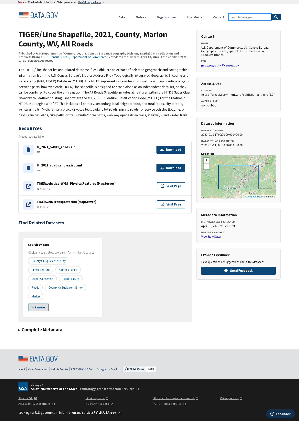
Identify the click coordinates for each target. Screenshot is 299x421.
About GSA (27, 398)
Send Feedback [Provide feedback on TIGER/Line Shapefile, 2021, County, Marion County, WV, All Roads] (238, 270)
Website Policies (59, 369)
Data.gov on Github (107, 369)
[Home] (38, 15)
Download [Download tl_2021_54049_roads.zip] (170, 149)
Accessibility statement (36, 404)
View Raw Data (211, 236)
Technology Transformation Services (108, 389)
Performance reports (169, 404)
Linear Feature (41, 270)
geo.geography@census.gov (220, 65)
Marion (36, 296)
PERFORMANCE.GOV (82, 369)
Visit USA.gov (108, 412)
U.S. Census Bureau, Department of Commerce (75, 57)
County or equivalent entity (49, 261)
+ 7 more (38, 307)
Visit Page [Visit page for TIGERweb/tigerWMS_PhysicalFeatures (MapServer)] (171, 186)
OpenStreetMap (253, 196)
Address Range (68, 270)
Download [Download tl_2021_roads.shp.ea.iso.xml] (170, 168)
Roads (35, 287)
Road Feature (70, 279)
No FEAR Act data (99, 404)
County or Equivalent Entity (65, 287)
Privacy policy (231, 398)
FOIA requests (97, 398)
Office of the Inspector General (176, 398)
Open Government (38, 369)
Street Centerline (42, 279)
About (21, 369)
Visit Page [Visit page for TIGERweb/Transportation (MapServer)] (171, 204)
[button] (206, 161)
